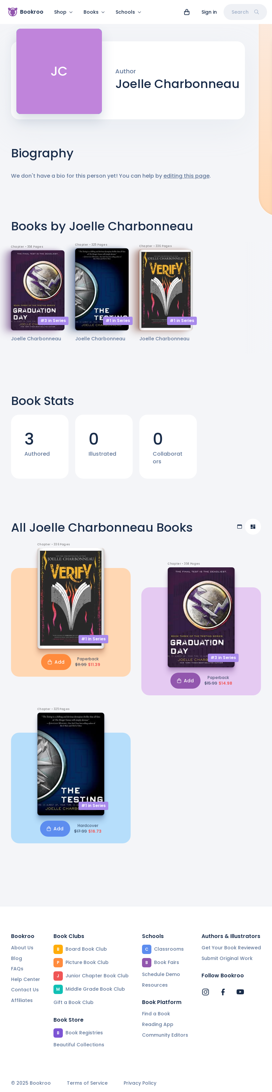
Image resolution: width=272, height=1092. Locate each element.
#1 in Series (118, 324)
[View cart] (187, 12)
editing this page (186, 180)
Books (94, 12)
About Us (22, 947)
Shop (63, 12)
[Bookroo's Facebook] (223, 992)
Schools (128, 12)
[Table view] (240, 531)
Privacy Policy (140, 1083)
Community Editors (165, 1035)
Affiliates (22, 1000)
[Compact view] (253, 531)
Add (56, 666)
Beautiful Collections (78, 1044)
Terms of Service (87, 1083)
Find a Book (156, 1014)
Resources (155, 985)
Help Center (25, 979)
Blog (16, 958)
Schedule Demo (161, 974)
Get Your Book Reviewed (231, 947)
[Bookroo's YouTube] (240, 992)
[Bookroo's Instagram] (205, 992)
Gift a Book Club (73, 1002)
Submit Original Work (227, 958)
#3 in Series (53, 324)
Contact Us (25, 990)
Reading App (157, 1024)
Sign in (209, 12)
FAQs (17, 969)
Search (245, 12)
